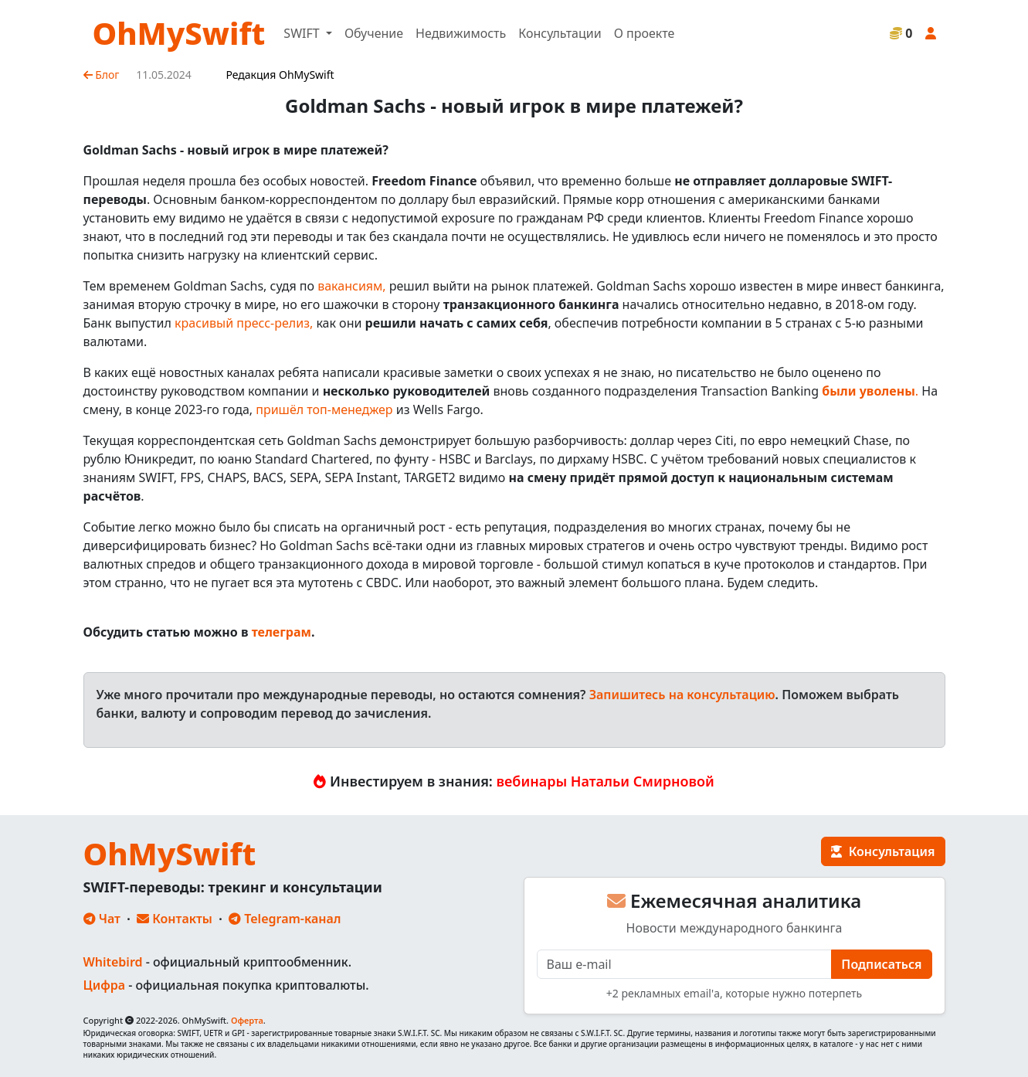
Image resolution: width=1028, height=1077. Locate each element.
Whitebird (113, 961)
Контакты (174, 918)
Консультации (559, 33)
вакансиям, (351, 285)
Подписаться (881, 964)
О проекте (644, 33)
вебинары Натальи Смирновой (605, 781)
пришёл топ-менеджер (324, 409)
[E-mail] (685, 964)
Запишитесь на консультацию (682, 694)
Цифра (104, 985)
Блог (101, 74)
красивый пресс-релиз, (244, 322)
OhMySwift (179, 33)
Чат (101, 918)
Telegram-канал (285, 918)
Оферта (247, 1020)
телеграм (281, 631)
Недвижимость (461, 33)
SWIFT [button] (302, 33)
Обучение (373, 33)
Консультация (883, 851)
